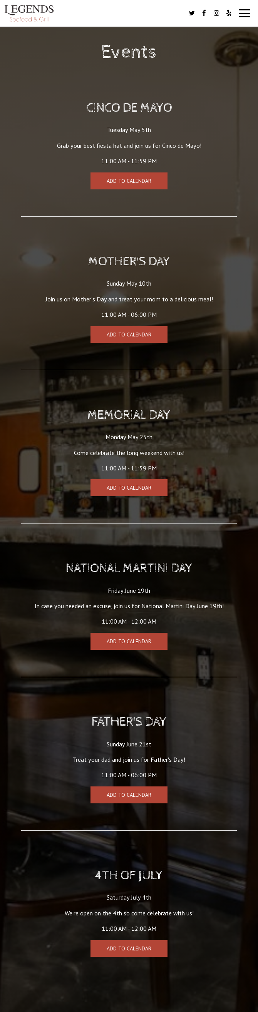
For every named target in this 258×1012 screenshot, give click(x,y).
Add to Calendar (129, 180)
